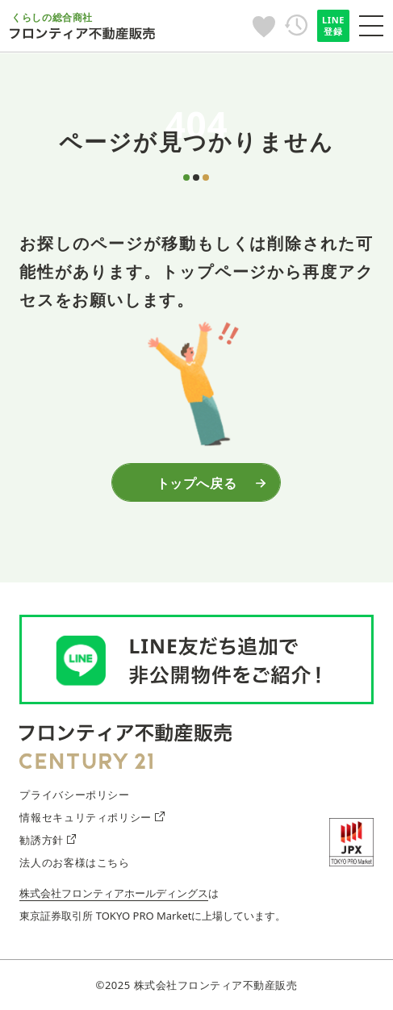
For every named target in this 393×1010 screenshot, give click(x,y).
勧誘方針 (47, 840)
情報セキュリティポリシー (91, 817)
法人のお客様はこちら (74, 862)
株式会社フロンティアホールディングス (113, 893)
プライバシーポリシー (74, 794)
